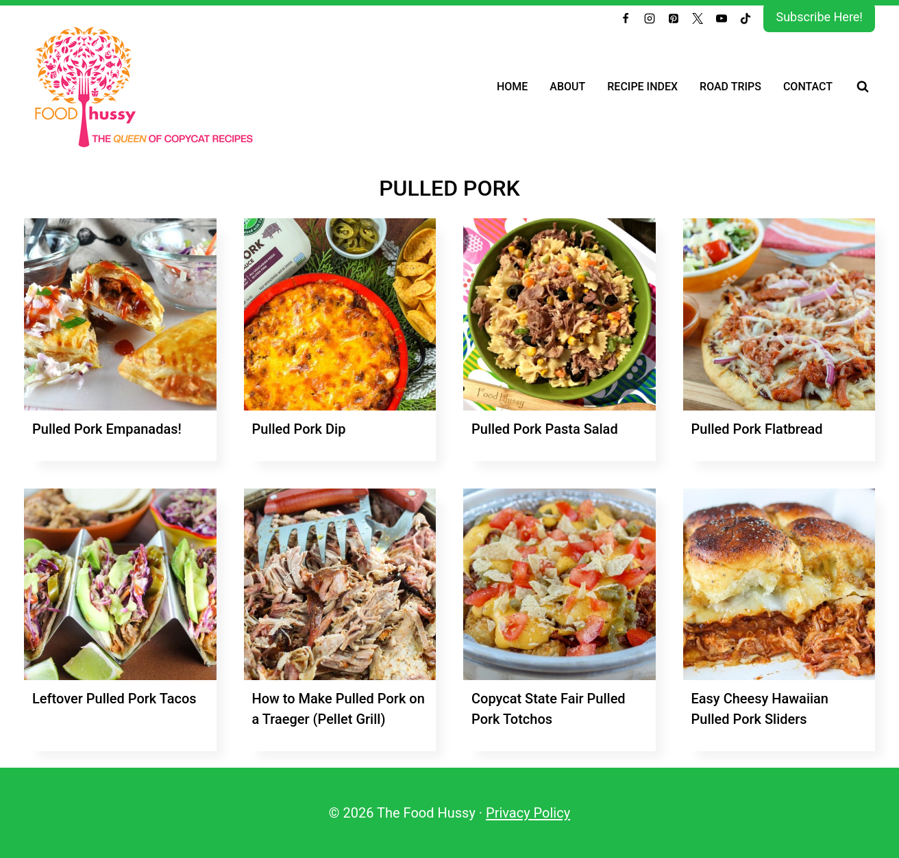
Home (512, 86)
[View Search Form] (862, 87)
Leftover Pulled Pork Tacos (114, 698)
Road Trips (730, 86)
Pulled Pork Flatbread (757, 429)
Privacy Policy (528, 813)
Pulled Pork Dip (299, 429)
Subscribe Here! (819, 17)
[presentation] (120, 314)
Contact (808, 86)
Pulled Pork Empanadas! (107, 429)
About (567, 86)
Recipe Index (642, 86)
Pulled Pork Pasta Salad (544, 429)
